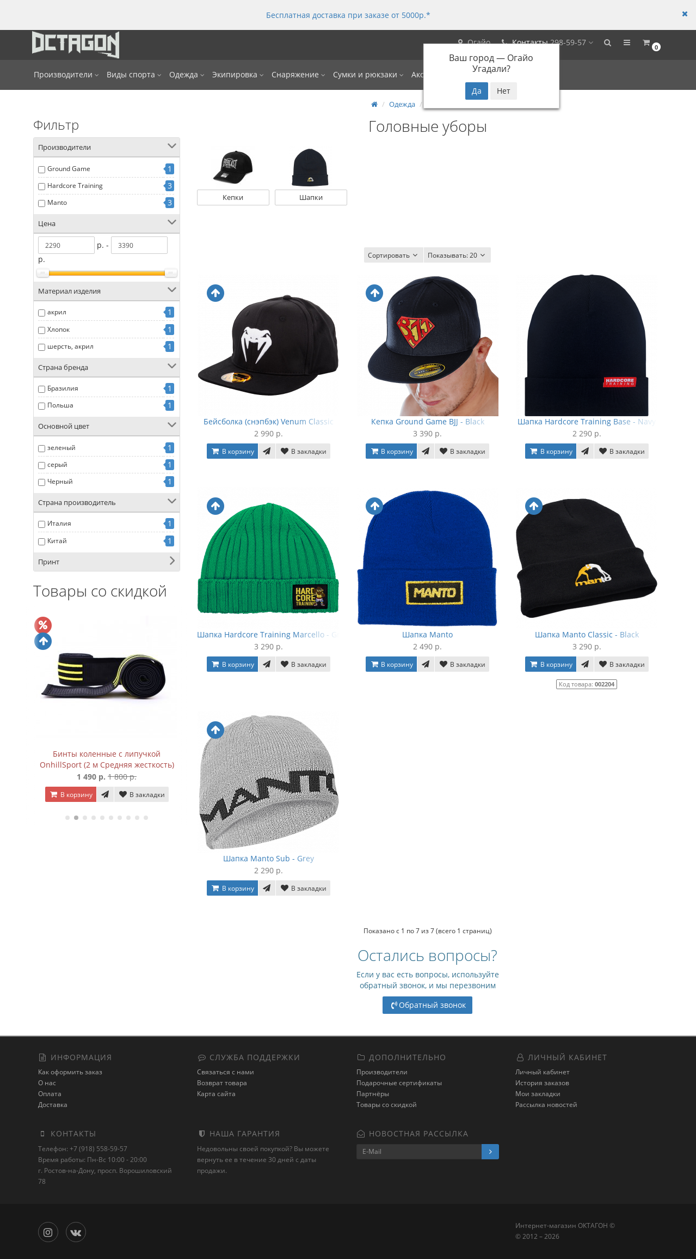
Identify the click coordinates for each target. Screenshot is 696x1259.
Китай (57, 540)
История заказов (542, 1083)
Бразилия (62, 388)
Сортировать (394, 255)
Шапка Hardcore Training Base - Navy (587, 421)
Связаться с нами (225, 1072)
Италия (59, 523)
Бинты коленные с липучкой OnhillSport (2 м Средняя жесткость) (107, 759)
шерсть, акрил (70, 346)
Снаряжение (298, 74)
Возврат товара (222, 1083)
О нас (47, 1083)
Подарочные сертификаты (399, 1083)
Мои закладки (538, 1094)
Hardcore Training (75, 185)
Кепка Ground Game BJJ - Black (427, 421)
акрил (56, 312)
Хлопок (58, 329)
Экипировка (238, 74)
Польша (60, 405)
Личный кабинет (542, 1072)
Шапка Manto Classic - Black (587, 634)
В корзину (71, 794)
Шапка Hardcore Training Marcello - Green (275, 634)
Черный (60, 481)
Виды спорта (134, 74)
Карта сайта (216, 1094)
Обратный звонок (427, 1005)
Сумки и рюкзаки (368, 74)
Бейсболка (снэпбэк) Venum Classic (269, 421)
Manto (57, 202)
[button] (604, 45)
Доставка (52, 1105)
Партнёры (372, 1094)
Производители (66, 74)
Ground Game (68, 168)
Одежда (187, 74)
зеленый (61, 447)
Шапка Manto (427, 634)
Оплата (49, 1094)
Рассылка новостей (546, 1105)
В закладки (141, 794)
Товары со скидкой (386, 1105)
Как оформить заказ (70, 1072)
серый (57, 464)
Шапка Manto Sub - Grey (268, 858)
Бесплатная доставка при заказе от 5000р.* (348, 15)
